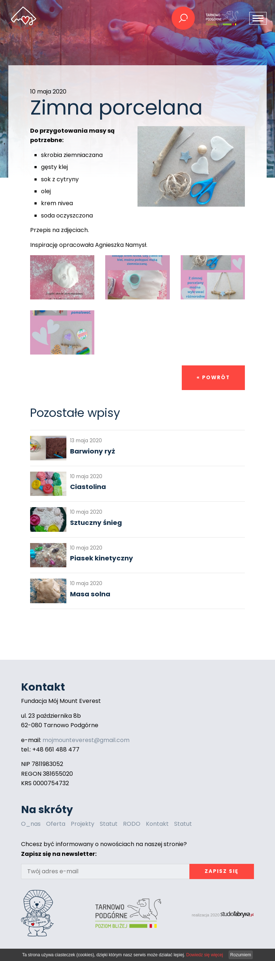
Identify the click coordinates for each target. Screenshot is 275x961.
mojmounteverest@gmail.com (86, 740)
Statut (109, 824)
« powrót (213, 377)
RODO (131, 824)
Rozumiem (240, 954)
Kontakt (157, 824)
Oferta (55, 824)
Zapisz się (221, 871)
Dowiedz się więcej (204, 954)
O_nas (31, 824)
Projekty (82, 824)
